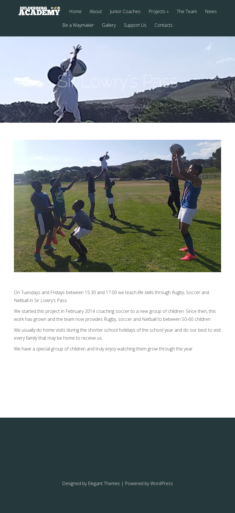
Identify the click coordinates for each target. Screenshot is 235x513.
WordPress (161, 483)
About (96, 12)
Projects (157, 12)
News (211, 12)
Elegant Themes (104, 483)
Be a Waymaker (78, 25)
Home (75, 12)
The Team (187, 12)
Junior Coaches (125, 12)
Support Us (135, 25)
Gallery (109, 25)
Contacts (163, 25)
